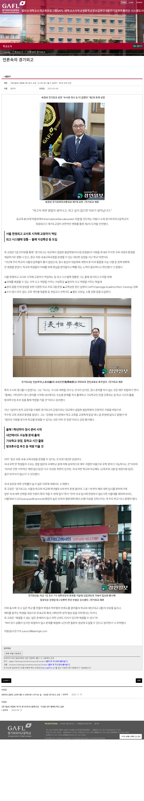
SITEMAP (139, 2)
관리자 (96, 724)
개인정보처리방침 (51, 724)
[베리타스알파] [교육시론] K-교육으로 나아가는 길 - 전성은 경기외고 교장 (30, 695)
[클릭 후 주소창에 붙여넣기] (56, 661)
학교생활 (82, 10)
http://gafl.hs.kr (48, 668)
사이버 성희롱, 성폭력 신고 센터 (130, 736)
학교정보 (92, 10)
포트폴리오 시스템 (128, 10)
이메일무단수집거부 (84, 724)
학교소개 (37, 10)
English (123, 2)
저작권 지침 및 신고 (67, 724)
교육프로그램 (49, 10)
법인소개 (27, 10)
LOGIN (131, 2)
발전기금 (112, 10)
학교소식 (72, 10)
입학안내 (102, 10)
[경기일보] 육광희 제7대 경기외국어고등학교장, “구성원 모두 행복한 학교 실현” (32, 707)
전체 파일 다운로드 (13, 653)
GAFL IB (62, 10)
